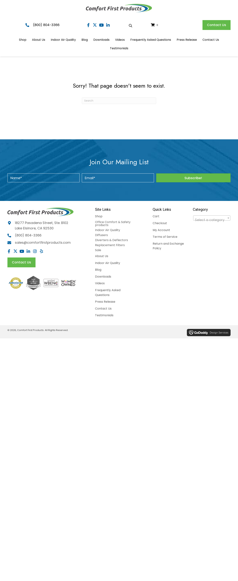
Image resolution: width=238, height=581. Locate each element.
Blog (98, 270)
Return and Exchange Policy (168, 246)
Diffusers (101, 235)
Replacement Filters (110, 245)
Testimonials (104, 315)
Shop (98, 216)
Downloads (103, 276)
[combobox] (211, 218)
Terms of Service (165, 237)
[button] (88, 25)
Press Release (105, 302)
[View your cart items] (155, 25)
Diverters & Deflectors (111, 240)
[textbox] (211, 220)
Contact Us (103, 308)
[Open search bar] (130, 25)
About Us (101, 256)
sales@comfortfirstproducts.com (43, 242)
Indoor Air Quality (107, 230)
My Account (161, 230)
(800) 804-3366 (46, 25)
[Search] (119, 100)
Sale (98, 250)
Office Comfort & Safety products (113, 223)
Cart (156, 216)
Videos (100, 283)
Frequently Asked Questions (107, 292)
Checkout (160, 223)
